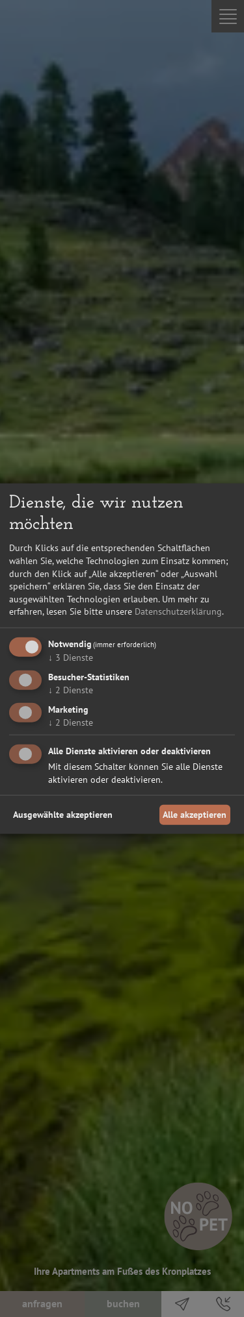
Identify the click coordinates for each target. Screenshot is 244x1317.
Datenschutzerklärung (178, 611)
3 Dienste (70, 657)
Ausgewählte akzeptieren (63, 814)
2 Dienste (70, 689)
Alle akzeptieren (194, 814)
